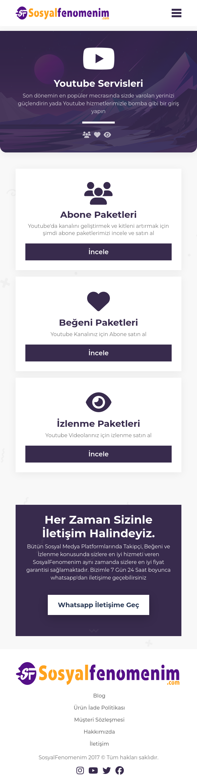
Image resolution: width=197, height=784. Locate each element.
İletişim (99, 744)
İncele (98, 252)
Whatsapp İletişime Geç (98, 605)
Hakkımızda (99, 732)
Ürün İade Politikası (99, 708)
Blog (99, 696)
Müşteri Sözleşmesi (99, 720)
